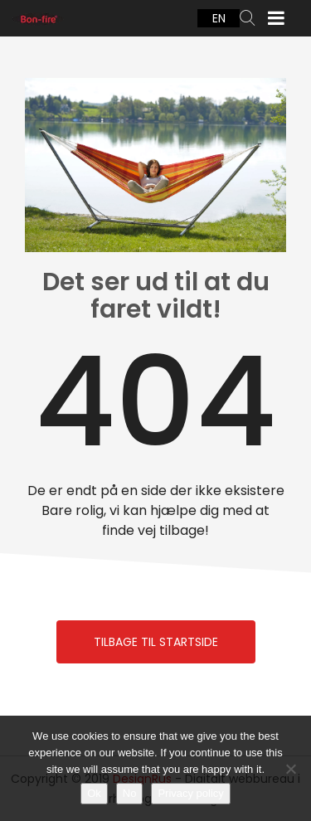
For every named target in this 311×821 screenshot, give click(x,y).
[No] (290, 768)
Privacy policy (190, 793)
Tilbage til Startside (156, 642)
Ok (94, 793)
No (130, 793)
